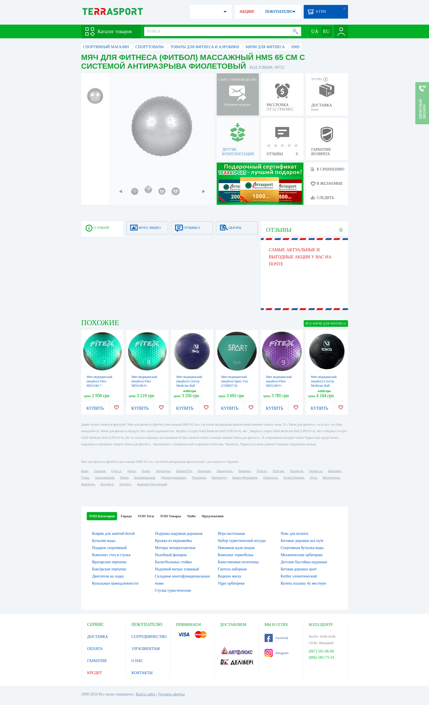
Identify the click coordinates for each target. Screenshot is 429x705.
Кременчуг (219, 477)
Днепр (131, 471)
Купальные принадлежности (115, 583)
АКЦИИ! (246, 12)
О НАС (137, 661)
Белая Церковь (294, 477)
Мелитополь (331, 477)
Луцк (313, 477)
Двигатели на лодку (108, 576)
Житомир (334, 471)
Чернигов (296, 471)
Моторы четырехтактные (175, 548)
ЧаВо (191, 516)
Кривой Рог (184, 471)
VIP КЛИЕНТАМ (146, 649)
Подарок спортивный (109, 548)
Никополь (88, 484)
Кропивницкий (144, 477)
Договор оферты (171, 694)
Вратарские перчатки (109, 562)
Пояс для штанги (294, 533)
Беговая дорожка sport (299, 569)
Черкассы (315, 471)
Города (126, 516)
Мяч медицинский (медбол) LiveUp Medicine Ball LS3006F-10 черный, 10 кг (325, 385)
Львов (145, 471)
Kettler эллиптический (299, 576)
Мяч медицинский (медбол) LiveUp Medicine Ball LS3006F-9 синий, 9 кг (190, 385)
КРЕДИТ (94, 673)
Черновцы (199, 477)
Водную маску (229, 576)
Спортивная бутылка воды (302, 548)
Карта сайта (145, 694)
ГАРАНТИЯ (97, 661)
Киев (84, 471)
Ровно (124, 477)
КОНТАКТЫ (142, 673)
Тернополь (270, 477)
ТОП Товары (170, 516)
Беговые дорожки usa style (302, 541)
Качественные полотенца (238, 562)
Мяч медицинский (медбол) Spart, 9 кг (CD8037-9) (234, 381)
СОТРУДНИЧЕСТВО (149, 637)
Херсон (262, 471)
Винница (244, 471)
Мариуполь (225, 471)
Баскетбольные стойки (173, 562)
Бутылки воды (103, 541)
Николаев (204, 471)
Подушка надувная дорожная (178, 533)
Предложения (213, 516)
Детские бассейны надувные (304, 562)
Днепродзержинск (173, 477)
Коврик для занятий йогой (113, 533)
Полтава (278, 471)
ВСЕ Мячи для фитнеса (325, 323)
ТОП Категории (102, 516)
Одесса (116, 471)
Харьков (99, 471)
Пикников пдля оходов (236, 548)
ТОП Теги (146, 516)
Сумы (85, 477)
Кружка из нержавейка (173, 541)
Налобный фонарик (171, 555)
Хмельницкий (104, 477)
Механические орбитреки (302, 555)
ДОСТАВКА (97, 637)
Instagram (277, 653)
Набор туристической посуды (242, 541)
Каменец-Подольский (152, 484)
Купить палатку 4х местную (303, 583)
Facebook (276, 638)
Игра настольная (231, 533)
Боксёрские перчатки (109, 569)
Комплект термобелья (235, 555)
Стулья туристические (173, 590)
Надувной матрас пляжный (177, 569)
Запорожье (163, 471)
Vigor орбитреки (231, 583)
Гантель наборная (232, 569)
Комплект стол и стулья (111, 555)
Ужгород (125, 484)
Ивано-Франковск (244, 477)
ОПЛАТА (95, 649)
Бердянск (107, 484)
